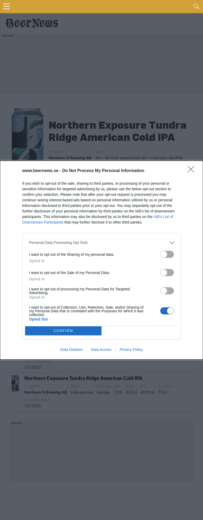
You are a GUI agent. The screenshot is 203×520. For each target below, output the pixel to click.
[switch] (167, 254)
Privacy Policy (131, 349)
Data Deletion (71, 349)
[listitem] (101, 242)
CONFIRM (63, 331)
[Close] (193, 171)
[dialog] (101, 260)
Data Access (101, 349)
